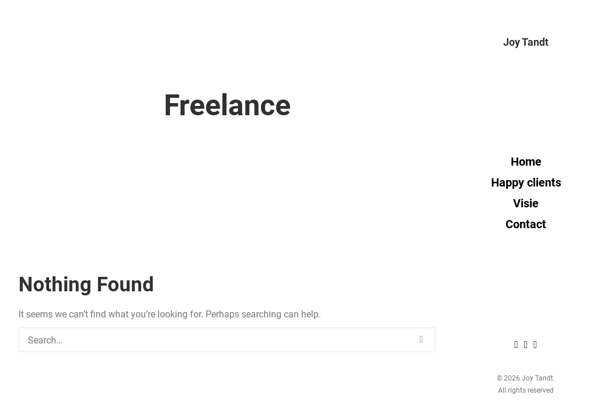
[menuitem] (517, 344)
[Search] (227, 339)
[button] (422, 339)
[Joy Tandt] (526, 41)
